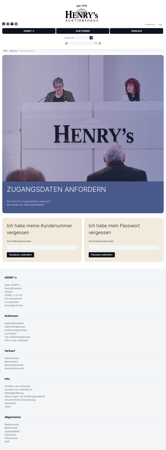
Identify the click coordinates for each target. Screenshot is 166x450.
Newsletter (10, 403)
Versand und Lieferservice (18, 389)
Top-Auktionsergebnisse (17, 336)
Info (7, 379)
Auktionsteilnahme (14, 323)
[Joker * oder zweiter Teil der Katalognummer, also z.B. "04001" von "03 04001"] (84, 37)
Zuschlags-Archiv (14, 305)
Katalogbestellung (14, 393)
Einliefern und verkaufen (17, 386)
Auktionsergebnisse (15, 326)
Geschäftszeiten (13, 288)
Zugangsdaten (12, 431)
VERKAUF (136, 31)
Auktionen (11, 316)
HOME (5, 51)
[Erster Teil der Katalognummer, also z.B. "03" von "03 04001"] (77, 37)
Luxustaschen (12, 302)
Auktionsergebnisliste (16, 330)
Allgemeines (13, 51)
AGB (7, 441)
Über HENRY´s (12, 284)
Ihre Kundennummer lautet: (101, 241)
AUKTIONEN (83, 31)
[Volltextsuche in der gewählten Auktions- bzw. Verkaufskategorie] (81, 43)
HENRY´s (29, 31)
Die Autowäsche (13, 298)
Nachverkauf (11, 361)
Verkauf (10, 350)
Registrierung (12, 424)
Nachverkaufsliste (14, 365)
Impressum (10, 434)
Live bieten (10, 333)
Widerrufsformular (14, 368)
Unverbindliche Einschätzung (20, 399)
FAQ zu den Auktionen (16, 340)
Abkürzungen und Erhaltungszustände (25, 396)
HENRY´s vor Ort (13, 295)
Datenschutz (11, 438)
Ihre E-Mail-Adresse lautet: (19, 241)
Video (8, 406)
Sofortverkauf (12, 358)
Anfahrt (8, 291)
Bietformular (11, 427)
